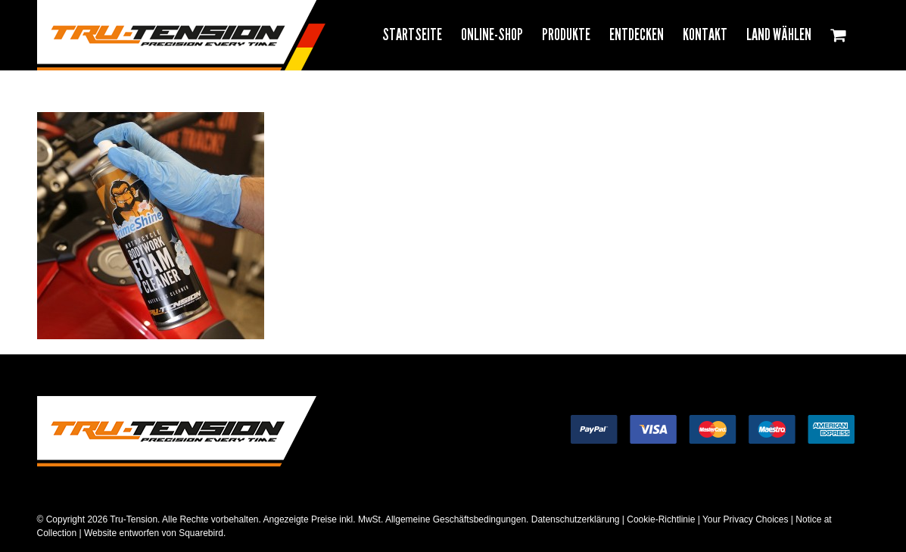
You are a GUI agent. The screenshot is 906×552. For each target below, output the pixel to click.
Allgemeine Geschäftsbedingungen (455, 519)
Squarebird (199, 533)
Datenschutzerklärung (575, 519)
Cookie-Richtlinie (661, 519)
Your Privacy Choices (745, 519)
